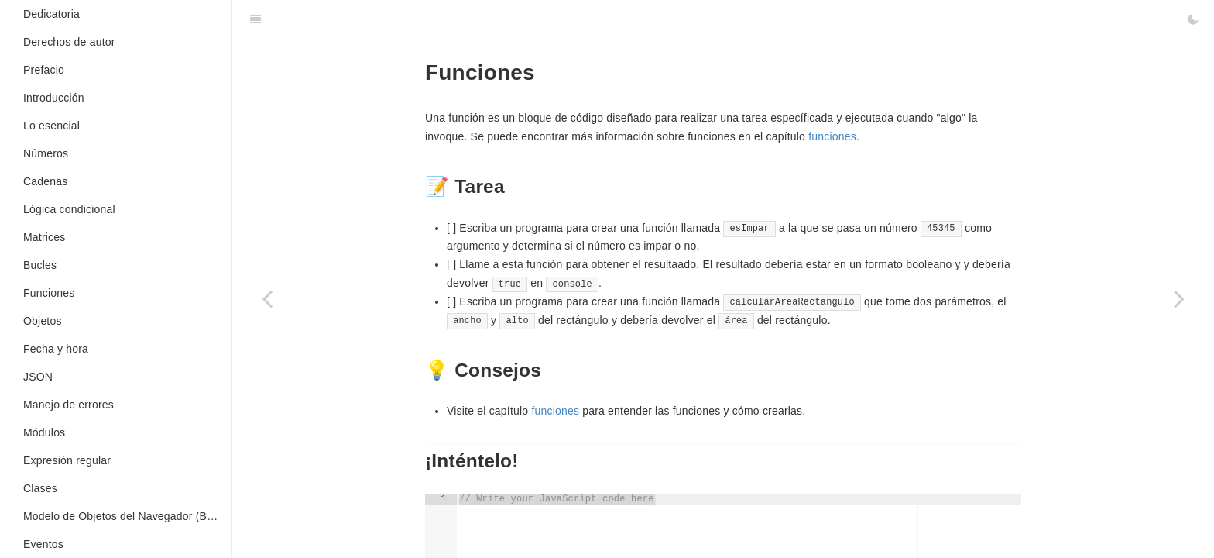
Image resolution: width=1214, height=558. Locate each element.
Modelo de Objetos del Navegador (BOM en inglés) (127, 516)
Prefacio (43, 70)
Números (45, 153)
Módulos (44, 432)
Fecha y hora (55, 349)
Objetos (42, 321)
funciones (832, 136)
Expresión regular (67, 460)
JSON (38, 376)
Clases (40, 488)
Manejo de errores (68, 404)
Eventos (43, 544)
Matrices (44, 237)
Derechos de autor (69, 42)
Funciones (48, 293)
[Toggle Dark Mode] (1193, 19)
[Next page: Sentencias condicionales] (1179, 298)
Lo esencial (51, 125)
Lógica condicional (69, 209)
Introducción (53, 97)
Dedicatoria (51, 14)
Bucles (40, 265)
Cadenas (45, 181)
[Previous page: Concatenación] (267, 298)
